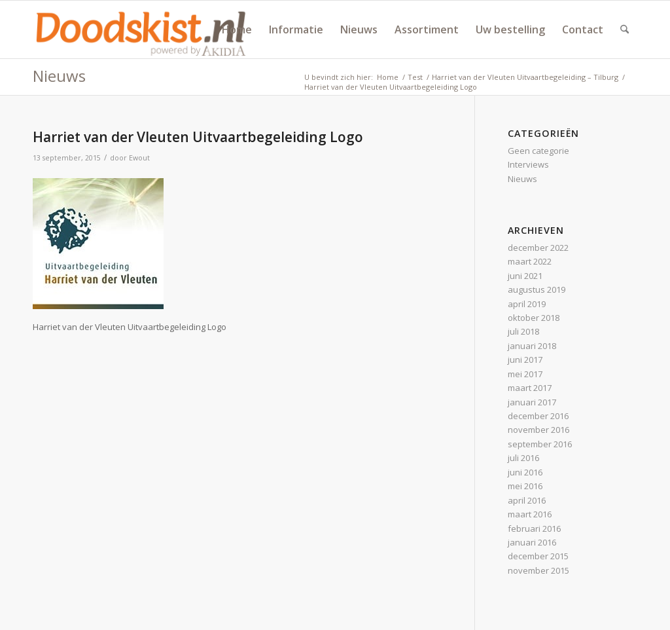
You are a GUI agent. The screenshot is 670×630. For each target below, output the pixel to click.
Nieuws (59, 75)
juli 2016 (523, 458)
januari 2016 (532, 542)
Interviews (528, 164)
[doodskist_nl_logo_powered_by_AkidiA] (141, 29)
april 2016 (527, 500)
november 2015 (538, 570)
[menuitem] (236, 29)
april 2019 (527, 304)
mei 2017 (525, 374)
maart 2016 (530, 514)
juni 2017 (525, 359)
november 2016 (538, 429)
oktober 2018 (533, 318)
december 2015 (538, 556)
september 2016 (540, 444)
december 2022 (538, 247)
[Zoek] (624, 29)
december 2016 (538, 416)
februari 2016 (534, 528)
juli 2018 (523, 331)
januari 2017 (532, 402)
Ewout (139, 157)
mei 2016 (525, 486)
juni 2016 (525, 472)
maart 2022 (530, 261)
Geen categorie (538, 151)
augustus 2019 (536, 289)
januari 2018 (532, 346)
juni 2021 (525, 276)
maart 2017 (530, 388)
